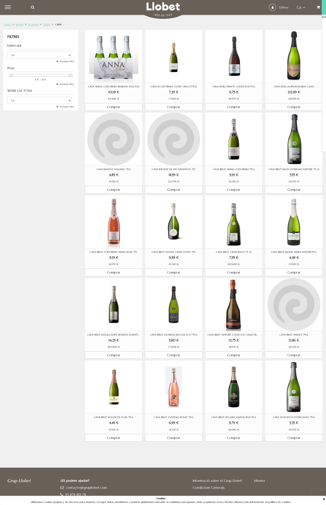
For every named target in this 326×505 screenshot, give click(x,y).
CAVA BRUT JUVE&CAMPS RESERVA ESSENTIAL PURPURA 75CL (114, 334)
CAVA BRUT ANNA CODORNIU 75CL (234, 169)
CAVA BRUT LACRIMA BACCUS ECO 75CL (173, 334)
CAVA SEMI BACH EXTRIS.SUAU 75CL (294, 417)
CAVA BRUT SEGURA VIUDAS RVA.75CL (233, 417)
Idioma (259, 480)
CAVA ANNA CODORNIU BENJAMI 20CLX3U (113, 86)
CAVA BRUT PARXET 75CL (293, 334)
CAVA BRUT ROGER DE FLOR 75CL (113, 417)
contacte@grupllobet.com (86, 487)
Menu (11, 7)
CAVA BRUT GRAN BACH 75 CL (234, 252)
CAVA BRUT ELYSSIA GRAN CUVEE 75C (174, 252)
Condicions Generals (209, 487)
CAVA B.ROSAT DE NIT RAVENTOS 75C (174, 169)
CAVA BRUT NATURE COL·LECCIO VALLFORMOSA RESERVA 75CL (234, 334)
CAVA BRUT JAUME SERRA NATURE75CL (294, 252)
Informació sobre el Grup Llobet (217, 480)
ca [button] (294, 7)
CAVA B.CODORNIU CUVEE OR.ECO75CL (173, 86)
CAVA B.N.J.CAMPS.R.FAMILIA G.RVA (294, 86)
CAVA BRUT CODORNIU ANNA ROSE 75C (114, 252)
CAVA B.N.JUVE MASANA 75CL (113, 169)
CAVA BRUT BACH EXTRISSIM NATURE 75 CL (293, 169)
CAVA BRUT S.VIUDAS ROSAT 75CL (173, 417)
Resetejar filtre (66, 61)
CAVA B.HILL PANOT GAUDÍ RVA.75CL (233, 86)
